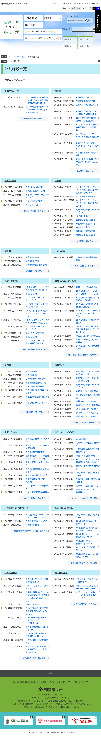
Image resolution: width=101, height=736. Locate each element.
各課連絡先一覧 (12, 91)
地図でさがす (68, 46)
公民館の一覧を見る (85, 241)
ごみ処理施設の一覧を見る (34, 658)
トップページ (14, 57)
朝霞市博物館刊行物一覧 (36, 383)
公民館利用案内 (82, 216)
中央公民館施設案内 (84, 227)
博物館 (8, 365)
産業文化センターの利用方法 (88, 336)
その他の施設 (61, 573)
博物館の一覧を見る (34, 412)
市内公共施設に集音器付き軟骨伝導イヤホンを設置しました (87, 127)
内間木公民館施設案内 (85, 196)
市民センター (61, 365)
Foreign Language (82, 3)
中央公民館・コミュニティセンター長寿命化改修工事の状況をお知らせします (88, 190)
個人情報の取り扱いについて (24, 682)
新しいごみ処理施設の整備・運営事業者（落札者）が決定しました (37, 611)
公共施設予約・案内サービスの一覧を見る (30, 531)
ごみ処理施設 (11, 573)
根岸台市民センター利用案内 (88, 405)
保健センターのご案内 (35, 333)
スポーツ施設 (11, 432)
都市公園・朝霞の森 (64, 508)
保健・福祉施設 (11, 281)
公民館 (58, 180)
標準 (73, 8)
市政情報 (47, 18)
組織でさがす (83, 39)
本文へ (55, 3)
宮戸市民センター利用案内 (87, 413)
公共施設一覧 (14, 61)
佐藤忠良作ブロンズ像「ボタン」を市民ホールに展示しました (87, 146)
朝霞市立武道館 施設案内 (36, 475)
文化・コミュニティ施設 (65, 281)
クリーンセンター (32, 604)
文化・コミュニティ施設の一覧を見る (83, 355)
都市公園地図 (81, 439)
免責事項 (42, 682)
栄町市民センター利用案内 (87, 416)
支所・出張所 (10, 180)
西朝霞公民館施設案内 (85, 220)
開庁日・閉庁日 (32, 205)
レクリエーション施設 (64, 432)
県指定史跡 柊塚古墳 (35, 386)
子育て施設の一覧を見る (85, 266)
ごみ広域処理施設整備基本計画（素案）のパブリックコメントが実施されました (37, 620)
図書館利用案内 (32, 261)
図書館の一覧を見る (34, 271)
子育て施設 (60, 251)
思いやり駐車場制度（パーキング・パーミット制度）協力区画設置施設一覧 (37, 109)
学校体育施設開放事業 (35, 452)
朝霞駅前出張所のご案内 (86, 101)
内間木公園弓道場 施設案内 (37, 492)
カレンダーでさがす (85, 46)
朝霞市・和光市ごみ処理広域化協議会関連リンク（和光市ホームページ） (37, 649)
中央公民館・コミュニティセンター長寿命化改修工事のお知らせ (88, 203)
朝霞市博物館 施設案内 (36, 379)
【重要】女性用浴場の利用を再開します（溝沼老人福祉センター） (37, 313)
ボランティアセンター (34, 294)
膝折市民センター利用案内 (87, 401)
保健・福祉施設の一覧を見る (34, 349)
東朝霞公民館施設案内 (85, 224)
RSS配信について (81, 682)
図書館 (8, 251)
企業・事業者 (30, 25)
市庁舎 (58, 91)
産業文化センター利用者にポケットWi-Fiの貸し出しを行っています (88, 595)
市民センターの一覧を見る (85, 422)
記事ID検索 (65, 29)
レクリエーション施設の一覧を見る (84, 498)
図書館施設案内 (32, 257)
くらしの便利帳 (31, 18)
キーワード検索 (72, 16)
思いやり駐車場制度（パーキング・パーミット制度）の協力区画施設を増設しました (37, 100)
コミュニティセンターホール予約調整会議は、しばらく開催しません (87, 329)
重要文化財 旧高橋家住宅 (86, 287)
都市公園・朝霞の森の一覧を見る (84, 563)
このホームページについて (60, 682)
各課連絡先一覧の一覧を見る (34, 118)
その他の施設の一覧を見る (85, 604)
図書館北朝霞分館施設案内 (37, 265)
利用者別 (95, 3)
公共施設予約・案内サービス (17, 508)
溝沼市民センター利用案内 (87, 409)
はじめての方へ (65, 3)
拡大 (79, 8)
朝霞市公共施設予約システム (37, 521)
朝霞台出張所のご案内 (35, 187)
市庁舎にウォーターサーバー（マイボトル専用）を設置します (87, 136)
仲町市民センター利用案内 (87, 391)
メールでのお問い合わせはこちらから (75, 704)
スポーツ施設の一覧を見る (34, 498)
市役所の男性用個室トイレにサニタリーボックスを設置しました (87, 162)
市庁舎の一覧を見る (85, 171)
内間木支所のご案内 (34, 201)
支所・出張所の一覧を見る (34, 211)
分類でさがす (68, 39)
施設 (23, 57)
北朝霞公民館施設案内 (85, 235)
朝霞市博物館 (31, 371)
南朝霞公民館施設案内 (85, 231)
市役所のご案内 (82, 97)
